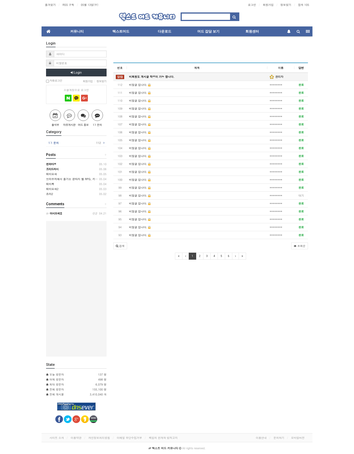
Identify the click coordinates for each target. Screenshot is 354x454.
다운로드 (164, 31)
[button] (120, 245)
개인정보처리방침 (99, 438)
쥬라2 (49, 194)
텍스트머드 (120, 31)
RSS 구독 (68, 5)
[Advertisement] (210, 51)
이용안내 (261, 438)
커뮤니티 (77, 31)
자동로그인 (54, 81)
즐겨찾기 (50, 5)
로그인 (252, 5)
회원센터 (252, 31)
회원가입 (268, 5)
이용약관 (76, 438)
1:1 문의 (74, 142)
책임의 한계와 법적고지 (163, 438)
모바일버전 (298, 438)
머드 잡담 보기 (208, 31)
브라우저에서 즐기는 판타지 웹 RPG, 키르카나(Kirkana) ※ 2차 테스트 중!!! (92, 179)
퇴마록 (50, 184)
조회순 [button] (299, 246)
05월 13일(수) (89, 5)
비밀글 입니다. (140, 85)
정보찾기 (285, 5)
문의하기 (278, 438)
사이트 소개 (56, 438)
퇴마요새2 (52, 189)
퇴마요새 (51, 174)
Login (76, 72)
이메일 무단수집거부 (129, 438)
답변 (301, 68)
